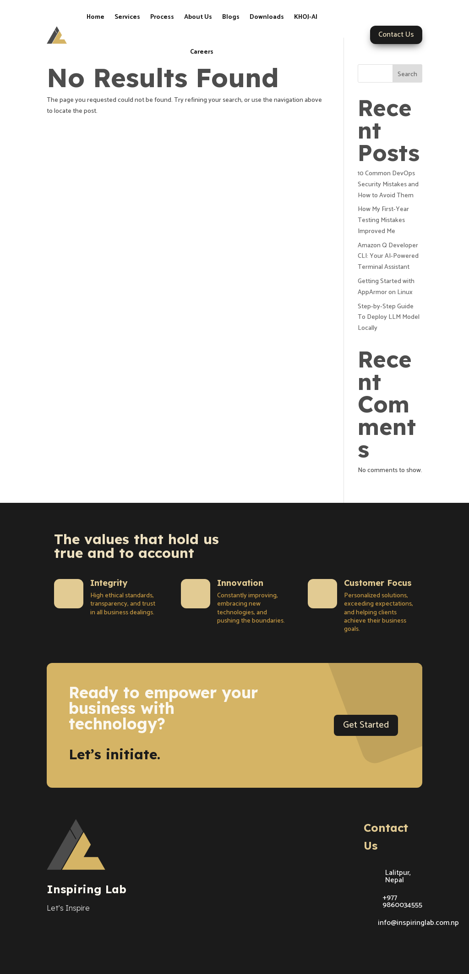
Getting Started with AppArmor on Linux (386, 287)
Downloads (267, 17)
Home (95, 17)
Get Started (366, 725)
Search (407, 74)
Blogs (231, 17)
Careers (201, 52)
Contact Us (396, 34)
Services (127, 17)
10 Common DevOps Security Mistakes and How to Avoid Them (388, 184)
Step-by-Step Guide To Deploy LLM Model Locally (389, 317)
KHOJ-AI (305, 17)
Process (162, 17)
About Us (198, 17)
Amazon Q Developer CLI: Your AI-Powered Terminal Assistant (388, 256)
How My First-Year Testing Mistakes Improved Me (383, 220)
